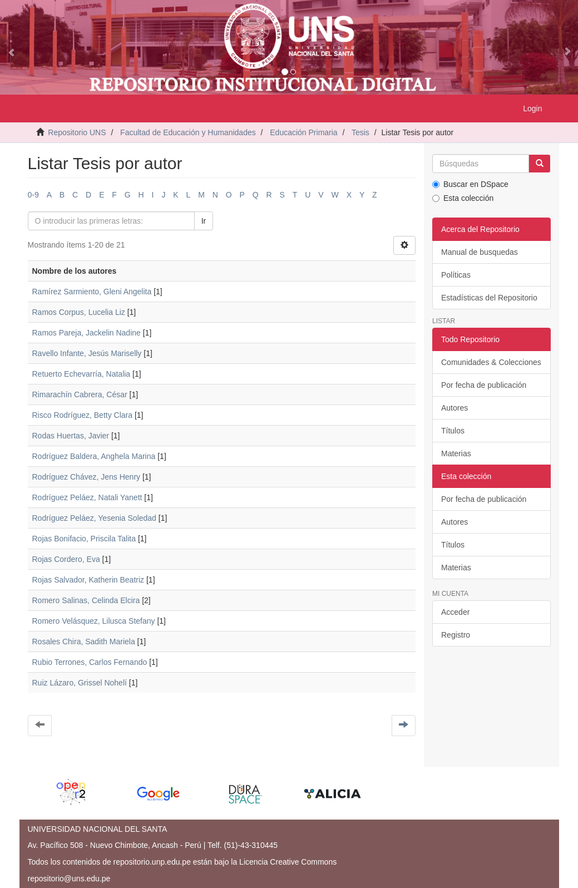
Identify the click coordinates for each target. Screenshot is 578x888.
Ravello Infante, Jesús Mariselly (87, 353)
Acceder (455, 612)
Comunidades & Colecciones (491, 362)
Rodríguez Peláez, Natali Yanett (87, 497)
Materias (456, 453)
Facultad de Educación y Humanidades (188, 132)
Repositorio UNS (77, 132)
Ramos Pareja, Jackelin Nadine (86, 332)
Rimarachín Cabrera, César (79, 394)
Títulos (453, 430)
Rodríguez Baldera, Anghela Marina (94, 456)
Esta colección (462, 198)
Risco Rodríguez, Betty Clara (82, 415)
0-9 (33, 194)
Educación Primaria (303, 132)
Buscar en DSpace (470, 184)
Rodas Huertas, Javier (71, 435)
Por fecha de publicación (483, 385)
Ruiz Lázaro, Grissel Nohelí (79, 682)
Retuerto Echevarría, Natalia (81, 373)
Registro (455, 634)
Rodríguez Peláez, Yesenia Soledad (94, 518)
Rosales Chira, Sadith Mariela (83, 641)
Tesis (360, 132)
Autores (454, 407)
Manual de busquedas (479, 252)
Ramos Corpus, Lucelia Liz (78, 312)
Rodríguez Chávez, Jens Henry (86, 476)
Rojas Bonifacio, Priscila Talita (84, 538)
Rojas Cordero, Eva (66, 559)
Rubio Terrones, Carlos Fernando (89, 662)
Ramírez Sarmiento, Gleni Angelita (92, 291)
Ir (203, 220)
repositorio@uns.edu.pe (69, 878)
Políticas (456, 274)
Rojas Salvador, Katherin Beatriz (88, 579)
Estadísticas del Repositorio (489, 297)
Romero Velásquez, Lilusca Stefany (93, 620)
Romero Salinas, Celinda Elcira (86, 600)
